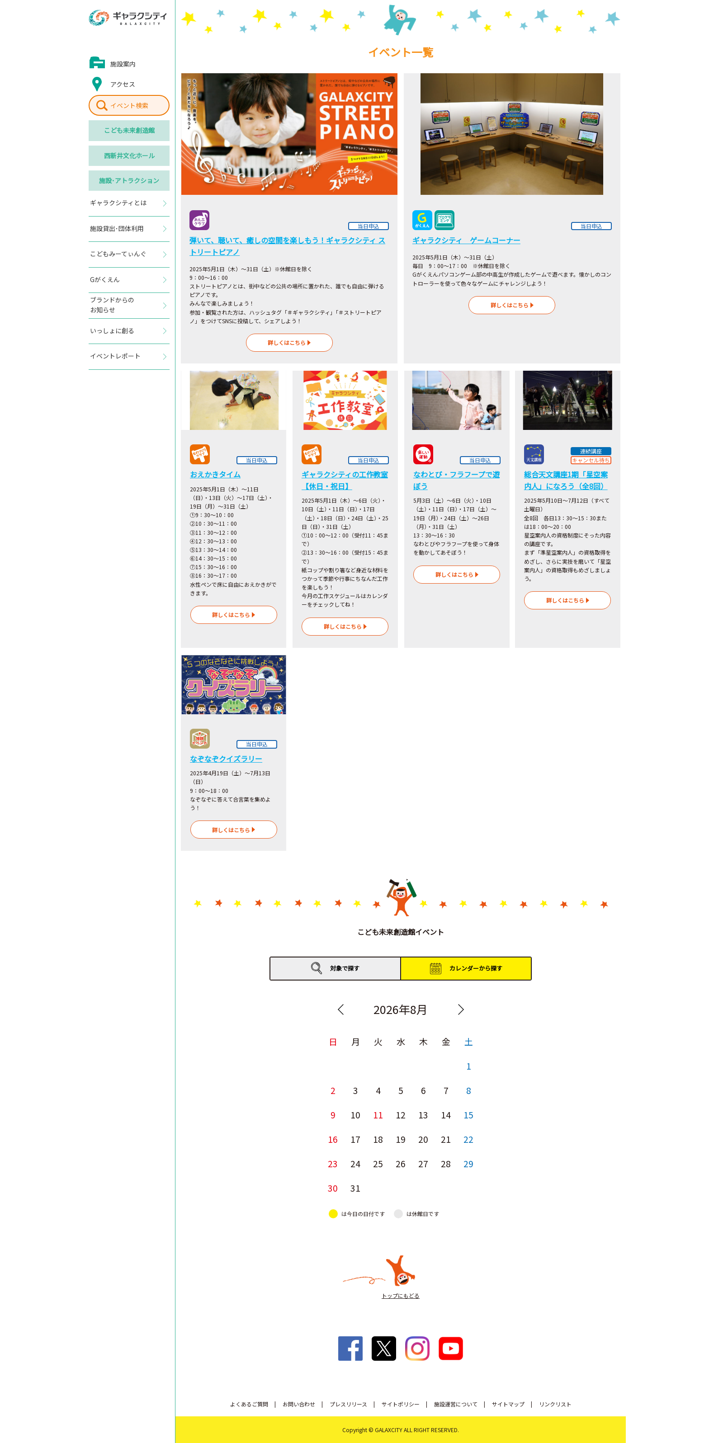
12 (401, 1114)
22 (468, 1139)
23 (333, 1163)
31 (355, 1188)
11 (378, 1114)
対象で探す (344, 968)
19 (401, 1139)
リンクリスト (555, 1404)
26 (401, 1163)
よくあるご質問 (249, 1404)
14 (446, 1114)
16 (333, 1139)
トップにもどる (401, 1295)
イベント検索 (129, 105)
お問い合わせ (299, 1404)
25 (378, 1163)
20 (423, 1139)
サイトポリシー (401, 1404)
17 (355, 1139)
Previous (340, 1009)
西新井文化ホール (129, 155)
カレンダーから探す (475, 968)
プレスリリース (348, 1404)
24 (355, 1163)
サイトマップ (508, 1404)
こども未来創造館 (129, 130)
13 (423, 1114)
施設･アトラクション (129, 180)
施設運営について (455, 1404)
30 (333, 1188)
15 (468, 1114)
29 (468, 1163)
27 (423, 1163)
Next (460, 1009)
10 (355, 1114)
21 (446, 1139)
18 (378, 1139)
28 (446, 1163)
